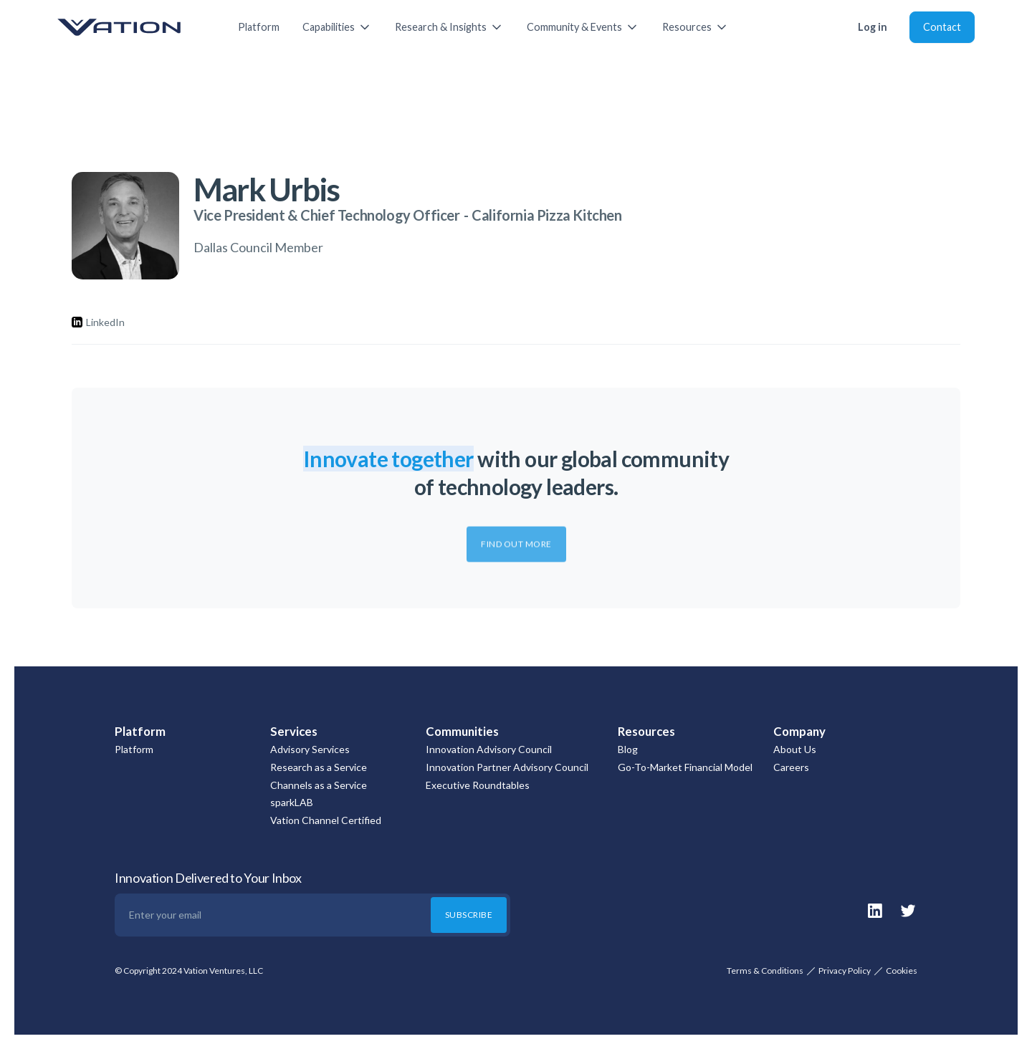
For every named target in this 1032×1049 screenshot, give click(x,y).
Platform (259, 27)
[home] (133, 27)
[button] (337, 27)
